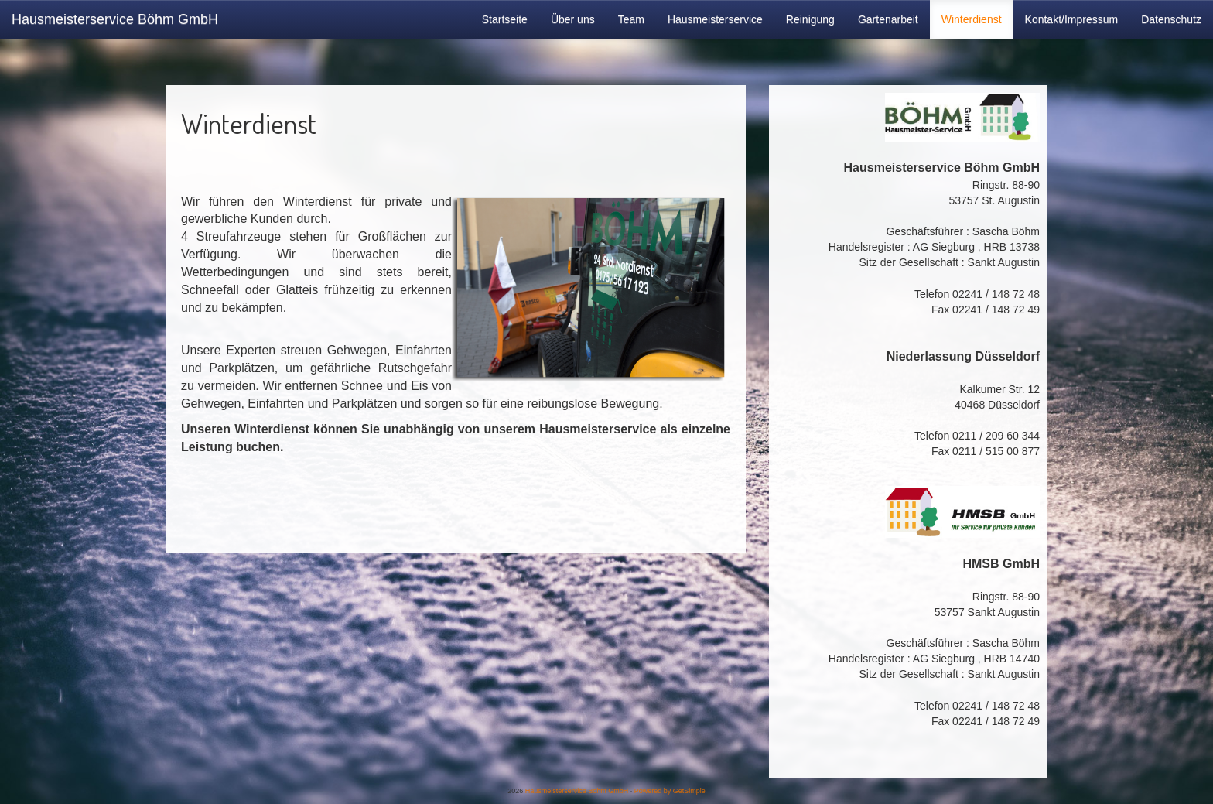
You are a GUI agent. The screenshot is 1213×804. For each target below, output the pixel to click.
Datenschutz (1171, 19)
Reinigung (810, 19)
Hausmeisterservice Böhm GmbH (115, 19)
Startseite (505, 19)
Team (631, 19)
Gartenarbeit (888, 19)
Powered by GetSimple (670, 791)
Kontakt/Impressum (1072, 19)
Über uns (573, 19)
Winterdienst (971, 19)
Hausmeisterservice (715, 19)
